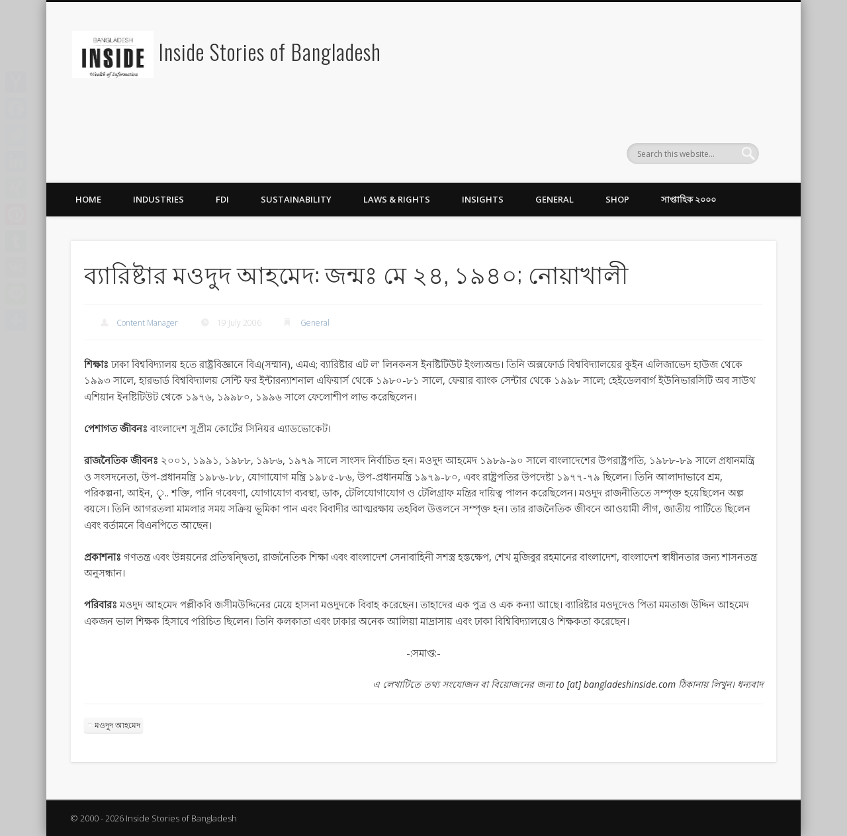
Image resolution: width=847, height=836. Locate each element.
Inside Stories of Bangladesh (270, 51)
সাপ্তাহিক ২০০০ (688, 199)
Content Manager (147, 322)
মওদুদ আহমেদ (117, 725)
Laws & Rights (396, 199)
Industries (158, 199)
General (554, 199)
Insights (483, 199)
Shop (617, 199)
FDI (222, 199)
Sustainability (296, 199)
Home (88, 199)
